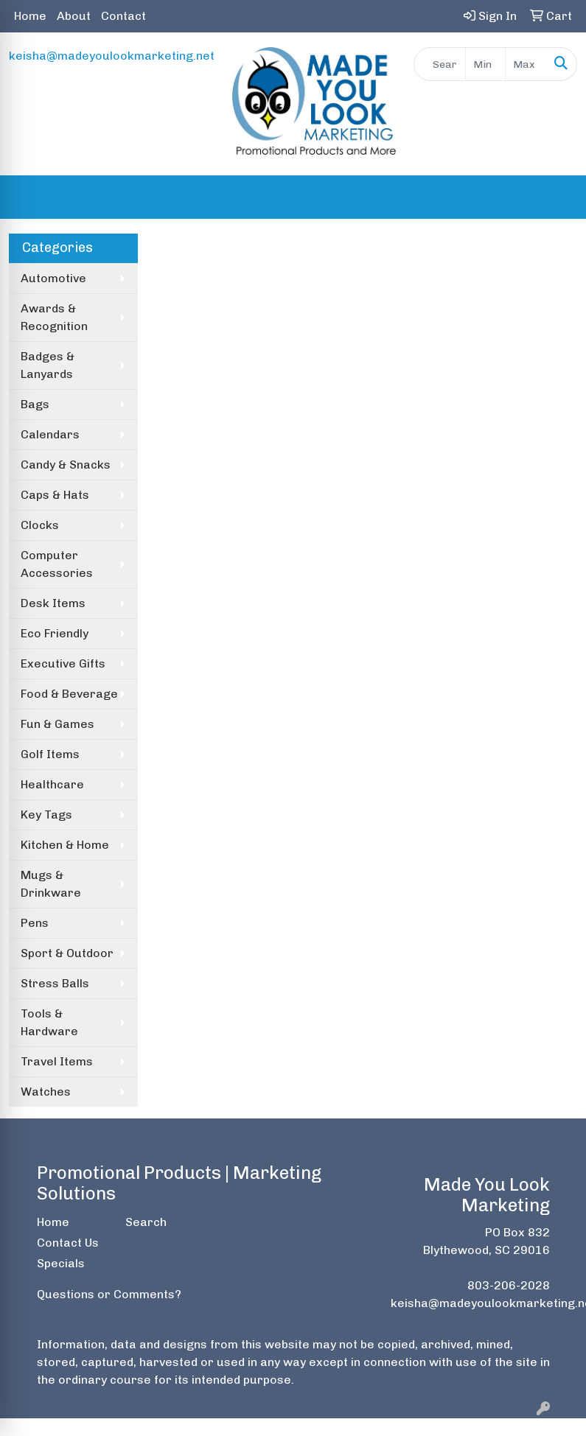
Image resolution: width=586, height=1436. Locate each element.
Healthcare (52, 784)
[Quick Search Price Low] (485, 64)
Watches (46, 1092)
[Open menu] (556, 197)
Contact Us (68, 1243)
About (74, 16)
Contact (123, 16)
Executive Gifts (63, 663)
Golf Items (50, 754)
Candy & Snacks (66, 465)
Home (30, 16)
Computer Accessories (57, 564)
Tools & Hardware (49, 1022)
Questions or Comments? (109, 1294)
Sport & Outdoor (67, 953)
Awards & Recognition (54, 317)
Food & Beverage (69, 694)
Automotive (53, 278)
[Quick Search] (440, 64)
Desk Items (53, 603)
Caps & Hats (55, 495)
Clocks (40, 525)
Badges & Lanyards (47, 365)
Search (146, 1222)
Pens (35, 923)
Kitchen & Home (65, 845)
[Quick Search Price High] (525, 64)
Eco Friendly (54, 633)
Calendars (50, 434)
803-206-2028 (508, 1285)
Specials (61, 1263)
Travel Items (57, 1061)
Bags (35, 404)
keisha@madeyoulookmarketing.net (111, 56)
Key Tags (46, 815)
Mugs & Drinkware (51, 884)
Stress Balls (55, 983)
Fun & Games (57, 724)
